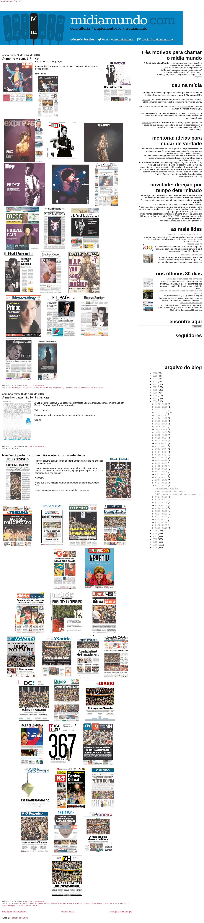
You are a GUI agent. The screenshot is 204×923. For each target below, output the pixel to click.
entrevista (184, 106)
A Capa (15, 448)
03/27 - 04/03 (161, 497)
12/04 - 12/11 (161, 410)
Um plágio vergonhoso (191, 255)
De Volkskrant (27, 387)
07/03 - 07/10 (161, 457)
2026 (155, 373)
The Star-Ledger (96, 387)
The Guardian (84, 387)
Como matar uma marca (191, 302)
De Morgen (16, 387)
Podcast (146, 99)
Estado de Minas (50, 903)
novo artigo (166, 95)
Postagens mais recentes (14, 912)
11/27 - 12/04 (161, 412)
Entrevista (146, 122)
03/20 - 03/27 (161, 500)
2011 (155, 542)
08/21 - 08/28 (161, 441)
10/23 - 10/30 (161, 424)
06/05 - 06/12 (161, 466)
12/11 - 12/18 (161, 407)
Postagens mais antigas (120, 912)
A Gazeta (15, 903)
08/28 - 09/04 (161, 438)
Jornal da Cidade (89, 903)
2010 (155, 545)
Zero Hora (36, 905)
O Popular (12, 905)
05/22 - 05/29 (161, 471)
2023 (155, 381)
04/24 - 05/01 (161, 483)
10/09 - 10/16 (161, 429)
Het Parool (44, 387)
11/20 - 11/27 (161, 415)
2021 (155, 387)
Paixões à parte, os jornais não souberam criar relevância (43, 455)
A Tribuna (23, 903)
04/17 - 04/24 (161, 485)
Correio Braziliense (35, 903)
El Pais (36, 387)
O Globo (123, 903)
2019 (155, 393)
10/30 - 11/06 (161, 421)
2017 (155, 398)
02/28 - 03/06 (161, 508)
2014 (155, 533)
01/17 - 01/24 (161, 522)
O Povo (20, 905)
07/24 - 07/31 (161, 449)
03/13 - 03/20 (161, 502)
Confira (198, 77)
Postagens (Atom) (19, 918)
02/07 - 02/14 (161, 516)
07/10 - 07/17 (161, 455)
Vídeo (142, 113)
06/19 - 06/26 (161, 460)
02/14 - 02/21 (161, 514)
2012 (155, 539)
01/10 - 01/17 (161, 525)
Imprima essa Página (10, 1)
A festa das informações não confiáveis (184, 279)
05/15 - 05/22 (161, 474)
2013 (155, 536)
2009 (155, 547)
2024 (155, 379)
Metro (76, 387)
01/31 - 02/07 (161, 519)
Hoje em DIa (77, 903)
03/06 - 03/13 (161, 505)
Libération (69, 387)
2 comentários (38, 446)
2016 (155, 401)
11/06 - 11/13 (161, 418)
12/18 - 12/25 (161, 404)
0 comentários (38, 385)
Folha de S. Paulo (65, 903)
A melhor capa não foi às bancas (25, 397)
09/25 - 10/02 (161, 435)
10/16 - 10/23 (161, 426)
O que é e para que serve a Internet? (185, 234)
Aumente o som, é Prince (20, 58)
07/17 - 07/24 (161, 452)
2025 (155, 376)
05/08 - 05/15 (161, 477)
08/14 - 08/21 (161, 443)
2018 (155, 395)
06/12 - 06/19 (161, 463)
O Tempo (27, 905)
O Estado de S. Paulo (111, 903)
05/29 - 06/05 (161, 469)
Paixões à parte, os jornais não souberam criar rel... (178, 494)
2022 (155, 384)
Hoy (50, 387)
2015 (155, 531)
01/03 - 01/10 (161, 528)
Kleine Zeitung (58, 387)
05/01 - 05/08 (161, 480)
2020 (155, 390)
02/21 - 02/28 (161, 511)
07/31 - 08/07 (161, 446)
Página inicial (67, 912)
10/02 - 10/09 (161, 432)
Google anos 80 (194, 244)
